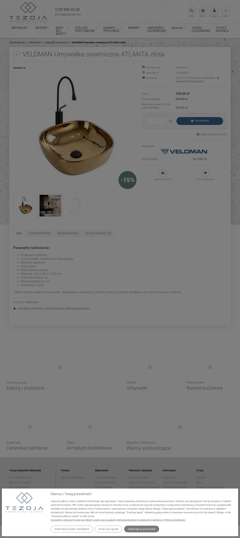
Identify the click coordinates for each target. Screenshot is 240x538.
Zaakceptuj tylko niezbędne (71, 529)
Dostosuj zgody (108, 529)
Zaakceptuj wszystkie (141, 529)
